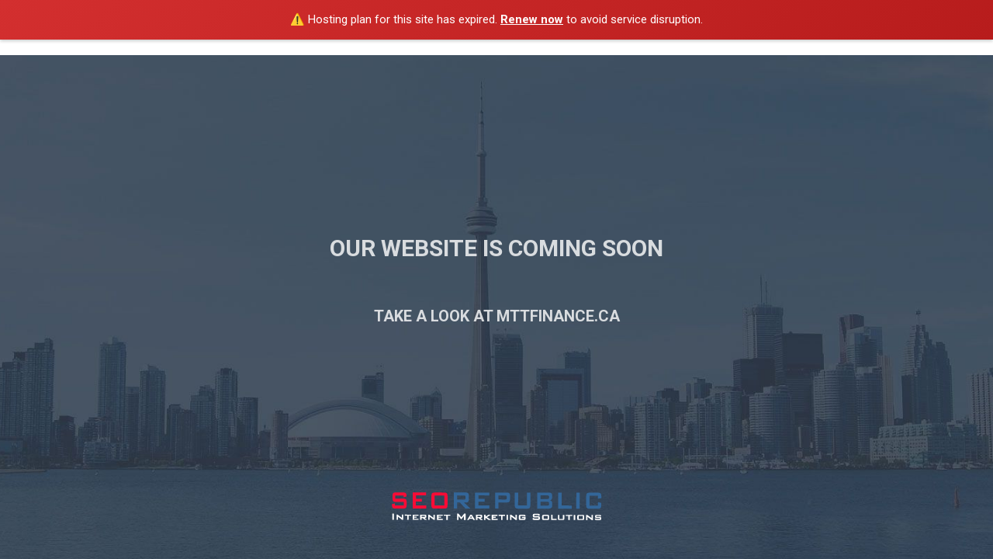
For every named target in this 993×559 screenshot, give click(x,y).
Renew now (531, 19)
